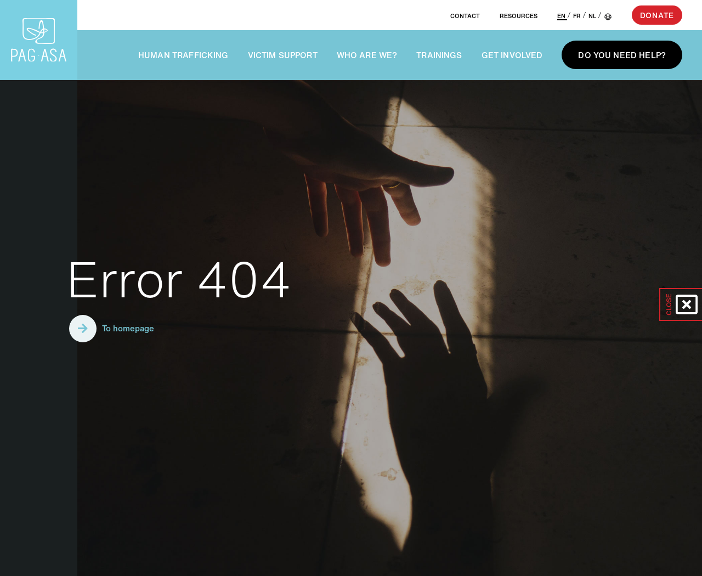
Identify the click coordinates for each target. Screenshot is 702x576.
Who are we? (367, 55)
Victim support (283, 55)
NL (593, 16)
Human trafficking (183, 55)
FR (577, 16)
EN (562, 16)
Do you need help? (622, 55)
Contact (465, 16)
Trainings (439, 55)
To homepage (111, 328)
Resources (518, 16)
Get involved (512, 55)
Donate (657, 15)
